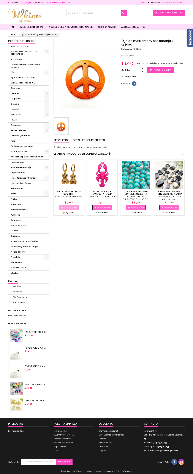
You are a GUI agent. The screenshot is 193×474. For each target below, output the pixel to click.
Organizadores (18, 172)
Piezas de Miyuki (18, 252)
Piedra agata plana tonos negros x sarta (169, 192)
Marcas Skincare (19, 151)
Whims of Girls (19, 302)
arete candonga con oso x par (68, 192)
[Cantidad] (136, 70)
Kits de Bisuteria (19, 225)
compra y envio (107, 27)
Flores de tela (17, 188)
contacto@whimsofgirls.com (57, 3)
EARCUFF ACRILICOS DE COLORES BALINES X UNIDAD (36, 384)
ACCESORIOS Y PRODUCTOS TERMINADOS (71, 27)
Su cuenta (106, 423)
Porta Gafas (16, 204)
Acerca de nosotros (133, 27)
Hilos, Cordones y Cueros (23, 178)
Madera (14, 231)
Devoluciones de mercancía (111, 435)
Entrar (164, 3)
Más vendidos (17, 323)
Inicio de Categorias (31, 27)
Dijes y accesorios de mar (23, 83)
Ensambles (16, 125)
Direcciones (104, 446)
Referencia (126, 49)
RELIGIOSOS (16, 59)
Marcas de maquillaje (21, 167)
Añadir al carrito (160, 70)
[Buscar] (96, 13)
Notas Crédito (105, 443)
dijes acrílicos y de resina (23, 77)
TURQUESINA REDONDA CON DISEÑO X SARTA (135, 192)
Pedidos (102, 439)
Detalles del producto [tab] (89, 140)
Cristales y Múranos (20, 136)
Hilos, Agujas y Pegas (21, 183)
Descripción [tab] (62, 140)
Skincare (15, 104)
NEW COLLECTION (19, 46)
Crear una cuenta (176, 3)
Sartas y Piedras (18, 130)
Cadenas (15, 93)
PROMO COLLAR (18, 268)
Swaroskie (16, 220)
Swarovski (17, 292)
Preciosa (17, 286)
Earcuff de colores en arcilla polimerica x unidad (36, 332)
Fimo (13, 141)
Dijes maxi (15, 88)
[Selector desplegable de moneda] (145, 2)
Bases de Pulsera (19, 209)
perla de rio (16, 262)
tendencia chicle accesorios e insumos (26, 65)
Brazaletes (16, 257)
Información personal (108, 431)
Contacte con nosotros (63, 443)
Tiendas (57, 450)
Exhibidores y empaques (22, 146)
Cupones (103, 450)
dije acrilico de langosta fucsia (102, 192)
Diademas (15, 236)
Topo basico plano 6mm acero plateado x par (36, 348)
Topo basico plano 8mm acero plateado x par (36, 366)
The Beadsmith (20, 297)
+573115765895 (26, 3)
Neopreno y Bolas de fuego (24, 246)
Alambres (15, 215)
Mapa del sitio (60, 446)
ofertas (14, 273)
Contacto (151, 423)
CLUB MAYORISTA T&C (64, 435)
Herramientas (17, 162)
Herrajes (15, 109)
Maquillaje (16, 99)
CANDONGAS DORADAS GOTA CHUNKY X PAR (36, 400)
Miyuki (14, 120)
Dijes (13, 72)
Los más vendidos (16, 431)
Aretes (14, 194)
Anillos (14, 199)
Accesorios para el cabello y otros (27, 157)
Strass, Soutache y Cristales (24, 241)
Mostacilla (16, 114)
